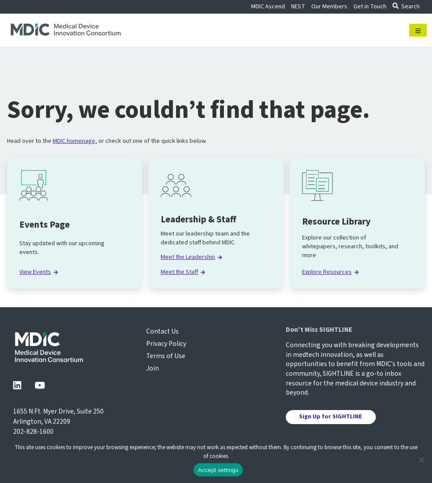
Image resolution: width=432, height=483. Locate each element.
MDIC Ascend (268, 6)
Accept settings (218, 470)
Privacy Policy (166, 344)
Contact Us (162, 331)
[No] (421, 459)
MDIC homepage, (75, 141)
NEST (298, 6)
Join (152, 368)
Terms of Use (165, 356)
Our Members (329, 6)
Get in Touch (369, 6)
